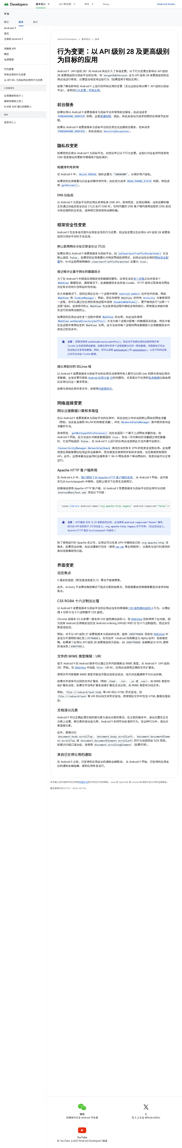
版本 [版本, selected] (21, 22)
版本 (97, 39)
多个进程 (138, 279)
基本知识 (86, 39)
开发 (86, 4)
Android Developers (67, 39)
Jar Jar (120, 547)
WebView (136, 619)
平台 (6, 13)
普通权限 (105, 116)
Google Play (110, 4)
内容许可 (83, 782)
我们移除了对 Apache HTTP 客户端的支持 (106, 477)
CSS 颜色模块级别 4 (141, 608)
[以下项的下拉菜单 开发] (94, 4)
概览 (6, 22)
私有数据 (154, 378)
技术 (35, 22)
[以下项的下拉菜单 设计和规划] (75, 4)
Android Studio (166, 4)
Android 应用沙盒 (98, 378)
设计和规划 (65, 4)
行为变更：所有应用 (87, 90)
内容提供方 (105, 389)
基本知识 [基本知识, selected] (41, 4)
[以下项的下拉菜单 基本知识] (50, 4)
